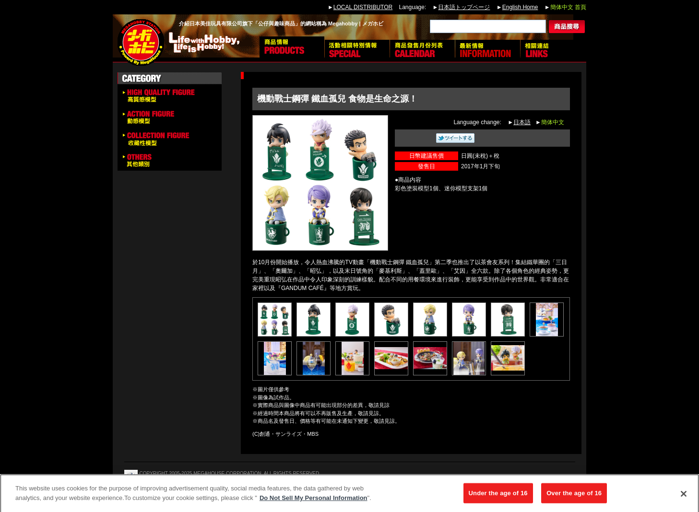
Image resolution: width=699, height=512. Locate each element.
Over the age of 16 (574, 496)
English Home (520, 7)
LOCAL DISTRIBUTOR (362, 7)
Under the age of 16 (498, 496)
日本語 (522, 122)
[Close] (683, 496)
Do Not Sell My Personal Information (313, 500)
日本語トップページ (464, 7)
